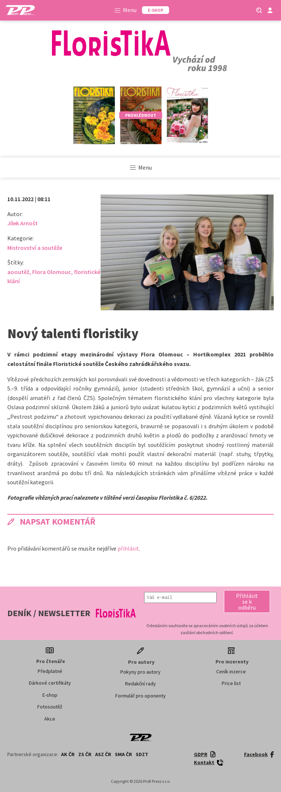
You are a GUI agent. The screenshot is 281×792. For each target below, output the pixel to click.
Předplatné (50, 671)
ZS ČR (84, 754)
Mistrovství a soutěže (34, 247)
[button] (247, 601)
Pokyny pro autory (140, 672)
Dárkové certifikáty (50, 683)
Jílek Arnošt (22, 223)
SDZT (142, 754)
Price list (231, 683)
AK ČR (68, 754)
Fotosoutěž (49, 706)
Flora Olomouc (51, 271)
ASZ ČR (103, 754)
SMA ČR (123, 754)
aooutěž (18, 271)
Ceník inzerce (231, 671)
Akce (49, 718)
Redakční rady (140, 683)
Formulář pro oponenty (140, 695)
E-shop (49, 695)
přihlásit (128, 548)
